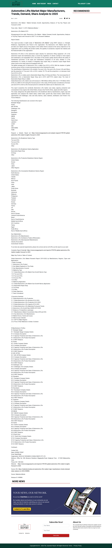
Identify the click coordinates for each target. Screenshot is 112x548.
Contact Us (21, 533)
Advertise (27, 533)
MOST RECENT (41, 3)
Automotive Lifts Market (42, 43)
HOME (34, 3)
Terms (70, 545)
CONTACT (55, 3)
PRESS (49, 3)
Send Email (18, 454)
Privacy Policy (78, 545)
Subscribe (56, 535)
